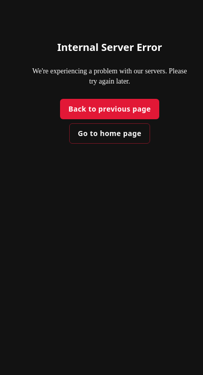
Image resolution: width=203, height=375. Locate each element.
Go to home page (109, 133)
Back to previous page (109, 109)
